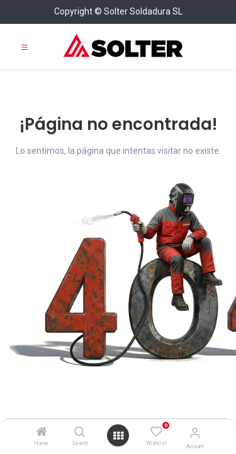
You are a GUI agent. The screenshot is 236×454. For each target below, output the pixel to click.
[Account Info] (195, 433)
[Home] (41, 433)
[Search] (80, 433)
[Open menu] (118, 435)
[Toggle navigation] (25, 47)
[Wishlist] (156, 431)
